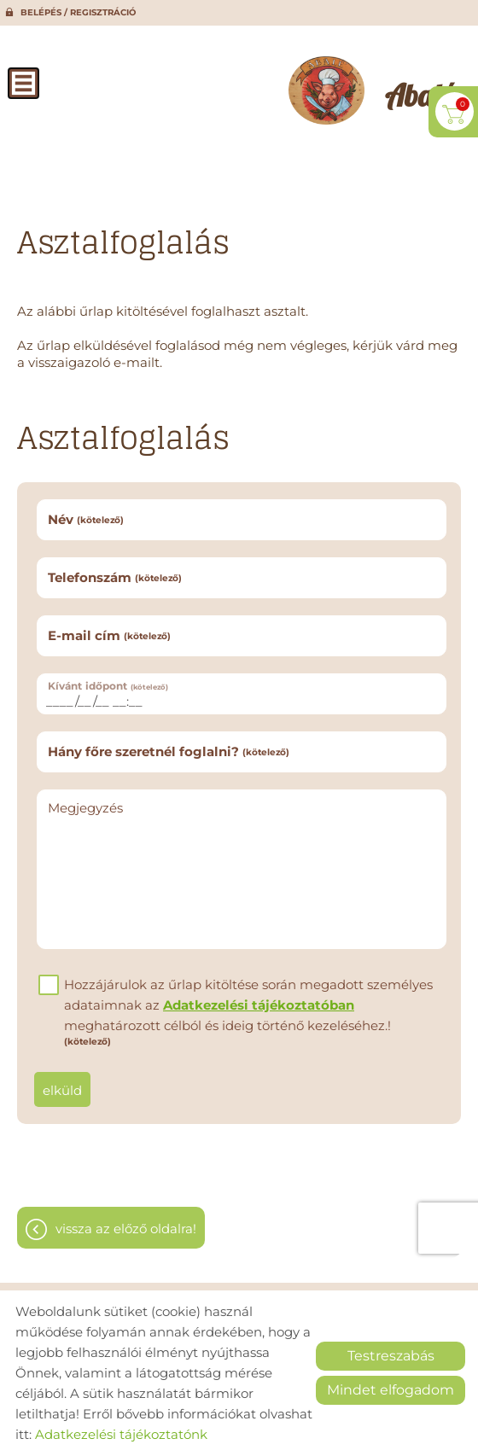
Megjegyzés (85, 808)
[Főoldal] (326, 90)
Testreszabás (390, 1356)
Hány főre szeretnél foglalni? (168, 751)
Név (86, 519)
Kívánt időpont (107, 685)
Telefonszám (115, 577)
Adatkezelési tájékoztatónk (121, 1434)
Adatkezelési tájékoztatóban (258, 1005)
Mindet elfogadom (390, 1390)
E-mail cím (109, 635)
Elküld (62, 1090)
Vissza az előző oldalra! (125, 1228)
